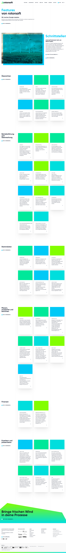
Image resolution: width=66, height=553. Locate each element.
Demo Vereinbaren (6, 79)
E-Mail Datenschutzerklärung (19, 546)
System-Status (32, 535)
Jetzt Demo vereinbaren (7, 519)
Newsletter (32, 532)
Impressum (26, 546)
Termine (45, 2)
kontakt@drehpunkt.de (57, 531)
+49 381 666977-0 (56, 530)
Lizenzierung (31, 2)
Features (25, 2)
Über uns (41, 2)
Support (36, 2)
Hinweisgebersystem (41, 546)
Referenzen (43, 532)
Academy (31, 536)
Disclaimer (11, 546)
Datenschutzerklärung (5, 546)
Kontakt (54, 2)
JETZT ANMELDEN (6, 536)
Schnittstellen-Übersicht (52, 54)
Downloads (32, 530)
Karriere (50, 2)
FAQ (30, 531)
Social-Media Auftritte (33, 546)
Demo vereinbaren (6, 23)
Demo (59, 2)
